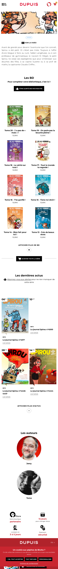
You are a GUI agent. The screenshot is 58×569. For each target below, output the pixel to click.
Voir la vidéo (30, 43)
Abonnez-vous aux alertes (19, 280)
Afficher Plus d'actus (29, 395)
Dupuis (29, 4)
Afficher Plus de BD (29, 250)
